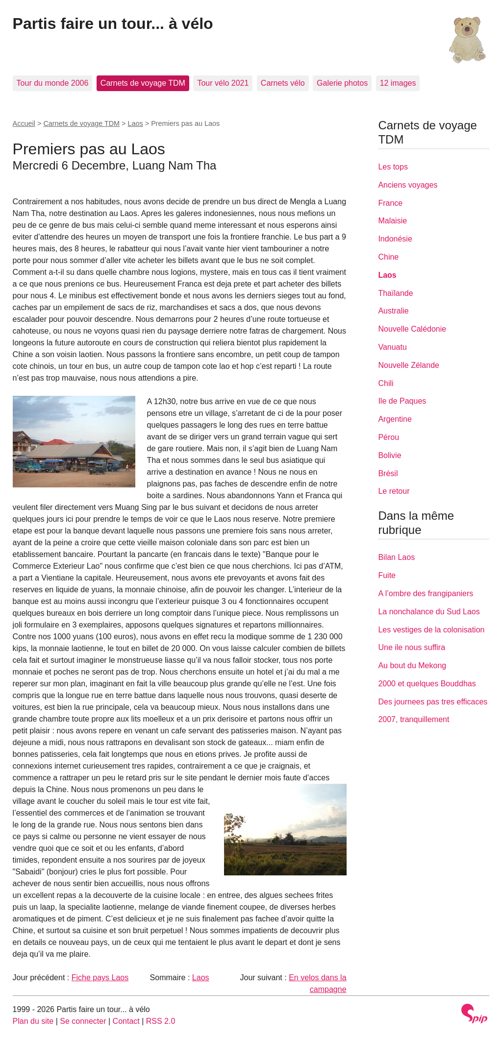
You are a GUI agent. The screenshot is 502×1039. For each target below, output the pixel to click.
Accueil (24, 123)
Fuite (387, 575)
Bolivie (389, 455)
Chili (385, 383)
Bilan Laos (396, 557)
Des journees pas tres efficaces (432, 702)
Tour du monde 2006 (53, 83)
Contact (126, 1021)
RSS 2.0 (161, 1021)
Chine (388, 257)
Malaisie (392, 221)
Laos (135, 123)
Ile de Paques (402, 401)
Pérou (388, 437)
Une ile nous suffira (411, 647)
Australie (393, 311)
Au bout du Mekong (412, 665)
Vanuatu (392, 347)
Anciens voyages (407, 185)
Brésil (388, 473)
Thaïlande (395, 293)
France (390, 203)
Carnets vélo (283, 83)
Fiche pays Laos (100, 977)
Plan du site (33, 1021)
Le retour (393, 491)
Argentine (395, 419)
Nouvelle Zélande (408, 365)
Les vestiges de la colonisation (431, 630)
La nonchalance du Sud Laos (428, 611)
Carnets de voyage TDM (142, 83)
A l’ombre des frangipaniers (425, 593)
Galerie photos (342, 83)
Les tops (392, 167)
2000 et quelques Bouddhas (427, 683)
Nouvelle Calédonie (412, 329)
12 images (398, 83)
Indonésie (395, 239)
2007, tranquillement (413, 719)
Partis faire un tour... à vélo (113, 23)
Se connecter (83, 1021)
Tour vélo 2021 (223, 83)
